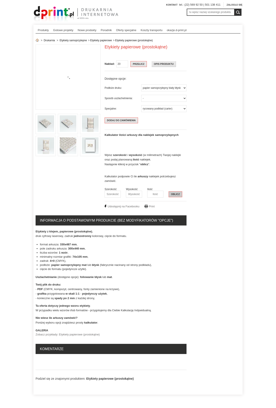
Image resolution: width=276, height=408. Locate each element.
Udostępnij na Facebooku (123, 206)
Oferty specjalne (126, 30)
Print (152, 206)
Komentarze (52, 349)
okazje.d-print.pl (177, 30)
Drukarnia (49, 40)
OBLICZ (175, 194)
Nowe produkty (87, 30)
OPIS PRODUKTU (164, 64)
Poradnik (106, 30)
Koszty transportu (151, 30)
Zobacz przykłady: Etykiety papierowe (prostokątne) (68, 334)
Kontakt (171, 4)
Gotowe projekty (63, 30)
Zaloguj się (234, 4)
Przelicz (138, 64)
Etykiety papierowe (101, 40)
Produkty (43, 30)
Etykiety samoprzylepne (73, 40)
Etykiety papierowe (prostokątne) (134, 40)
